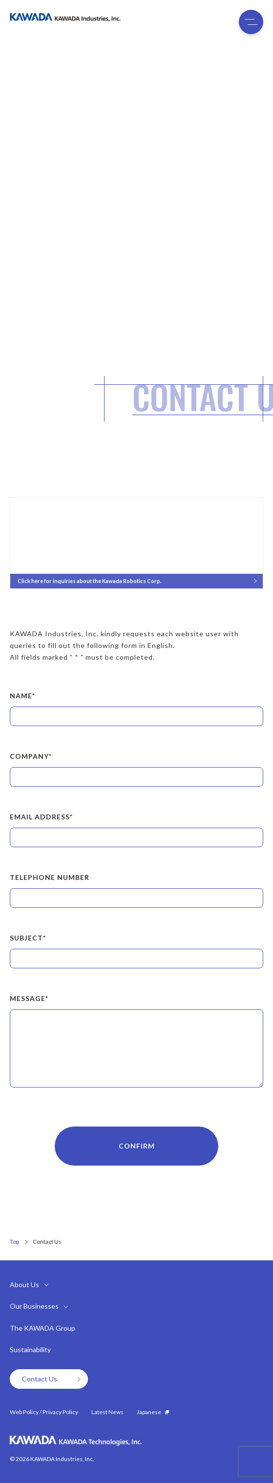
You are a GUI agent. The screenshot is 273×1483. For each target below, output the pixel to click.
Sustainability (30, 1349)
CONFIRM (137, 1146)
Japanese (153, 1412)
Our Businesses (34, 1306)
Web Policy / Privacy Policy (44, 1412)
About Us (24, 1284)
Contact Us (51, 1379)
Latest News (107, 1412)
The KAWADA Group (42, 1328)
